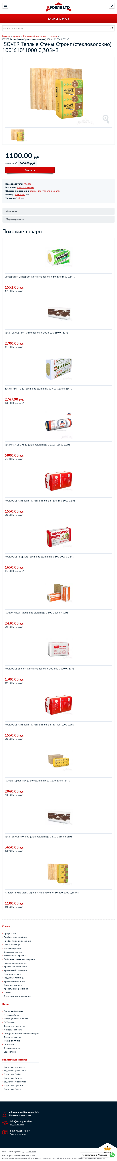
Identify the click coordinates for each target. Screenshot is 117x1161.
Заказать (30, 170)
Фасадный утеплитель (14, 1026)
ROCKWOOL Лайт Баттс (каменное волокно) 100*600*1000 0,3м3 (40, 500)
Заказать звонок (18, 1134)
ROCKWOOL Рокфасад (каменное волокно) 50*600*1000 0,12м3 (39, 556)
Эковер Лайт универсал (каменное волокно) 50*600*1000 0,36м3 (40, 276)
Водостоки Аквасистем (15, 1081)
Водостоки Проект (13, 1089)
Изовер (28, 183)
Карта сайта (31, 1152)
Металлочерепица (12, 948)
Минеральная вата (13, 1029)
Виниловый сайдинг (13, 1011)
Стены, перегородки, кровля (45, 190)
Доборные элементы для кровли (19, 959)
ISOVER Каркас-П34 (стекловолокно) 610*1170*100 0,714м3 (38, 780)
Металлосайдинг (12, 1015)
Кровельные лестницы (14, 981)
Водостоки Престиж (13, 1085)
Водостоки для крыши (14, 1067)
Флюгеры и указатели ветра (17, 996)
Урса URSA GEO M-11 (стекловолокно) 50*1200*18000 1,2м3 (37, 444)
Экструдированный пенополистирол (21, 1033)
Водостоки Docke (12, 1074)
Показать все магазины (20, 1115)
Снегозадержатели (13, 985)
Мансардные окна (12, 974)
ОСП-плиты (9, 1022)
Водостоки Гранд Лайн (15, 1070)
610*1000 (20, 194)
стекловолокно (25, 187)
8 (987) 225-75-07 (20, 1130)
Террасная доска (12, 1048)
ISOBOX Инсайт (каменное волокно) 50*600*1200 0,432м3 (36, 612)
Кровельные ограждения (16, 988)
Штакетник (9, 1044)
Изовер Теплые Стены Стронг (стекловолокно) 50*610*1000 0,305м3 (42, 892)
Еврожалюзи (10, 1051)
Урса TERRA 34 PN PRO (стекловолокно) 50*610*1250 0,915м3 (38, 836)
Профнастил (10, 933)
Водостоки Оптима (13, 1078)
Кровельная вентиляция (15, 966)
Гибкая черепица (12, 944)
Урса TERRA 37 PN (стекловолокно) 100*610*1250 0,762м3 (36, 332)
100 (18, 197)
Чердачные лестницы (14, 977)
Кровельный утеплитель (15, 970)
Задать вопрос (17, 1124)
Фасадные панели (12, 1037)
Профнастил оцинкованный (17, 940)
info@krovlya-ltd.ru (21, 1121)
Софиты (7, 992)
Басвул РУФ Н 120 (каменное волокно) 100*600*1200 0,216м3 (39, 388)
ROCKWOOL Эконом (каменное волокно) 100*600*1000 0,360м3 (39, 668)
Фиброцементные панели (16, 1018)
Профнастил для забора (15, 937)
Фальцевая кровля (13, 952)
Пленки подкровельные (15, 963)
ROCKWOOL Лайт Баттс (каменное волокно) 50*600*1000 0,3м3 (39, 724)
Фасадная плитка (12, 1040)
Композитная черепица (15, 955)
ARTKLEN (30, 1155)
